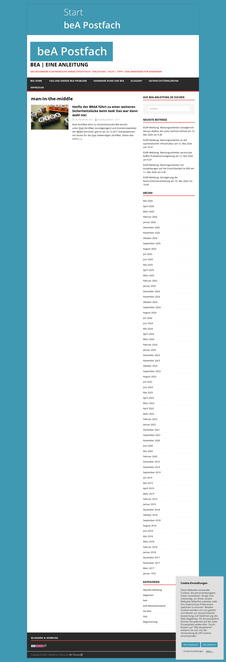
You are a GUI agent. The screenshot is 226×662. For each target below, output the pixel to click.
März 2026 (148, 211)
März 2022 (148, 413)
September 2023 (152, 371)
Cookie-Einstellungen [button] (193, 651)
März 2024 (148, 339)
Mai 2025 (148, 264)
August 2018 (149, 525)
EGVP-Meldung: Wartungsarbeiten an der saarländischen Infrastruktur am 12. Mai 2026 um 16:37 (167, 144)
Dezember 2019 (151, 461)
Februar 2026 (150, 216)
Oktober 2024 (150, 302)
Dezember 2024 (151, 291)
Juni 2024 (148, 323)
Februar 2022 (150, 419)
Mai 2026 (148, 200)
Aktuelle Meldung (152, 589)
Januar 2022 (149, 424)
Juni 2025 (148, 259)
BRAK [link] (79, 131)
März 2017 (148, 568)
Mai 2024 (148, 328)
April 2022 (148, 408)
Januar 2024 (149, 349)
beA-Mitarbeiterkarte (154, 605)
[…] (80, 138)
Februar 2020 (150, 456)
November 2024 (151, 296)
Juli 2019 (147, 477)
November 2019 (151, 467)
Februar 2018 (150, 546)
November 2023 (151, 360)
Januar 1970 (149, 573)
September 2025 (152, 243)
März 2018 (148, 541)
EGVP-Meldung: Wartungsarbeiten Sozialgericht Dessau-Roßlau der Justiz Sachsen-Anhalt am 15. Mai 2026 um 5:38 (169, 131)
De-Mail (147, 611)
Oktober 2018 (150, 514)
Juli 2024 (147, 318)
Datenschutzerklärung (164, 80)
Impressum (37, 87)
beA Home (36, 80)
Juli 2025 (147, 254)
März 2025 (148, 275)
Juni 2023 (148, 387)
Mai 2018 (148, 536)
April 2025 (148, 270)
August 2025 (149, 248)
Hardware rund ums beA (108, 80)
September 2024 (152, 307)
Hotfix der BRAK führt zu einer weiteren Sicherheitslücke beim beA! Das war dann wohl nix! (105, 111)
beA (145, 600)
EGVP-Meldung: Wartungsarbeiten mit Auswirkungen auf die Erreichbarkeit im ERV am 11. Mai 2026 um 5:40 (168, 168)
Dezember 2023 (151, 355)
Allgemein (148, 595)
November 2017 (151, 562)
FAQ (145, 616)
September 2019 (152, 472)
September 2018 (152, 520)
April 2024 (148, 333)
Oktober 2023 (150, 365)
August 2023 (149, 376)
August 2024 (149, 312)
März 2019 (148, 493)
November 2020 (151, 440)
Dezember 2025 (151, 227)
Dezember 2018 (151, 509)
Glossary (136, 80)
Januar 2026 (149, 222)
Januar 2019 (149, 504)
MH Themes (74, 654)
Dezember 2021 (151, 429)
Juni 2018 (148, 530)
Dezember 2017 (151, 557)
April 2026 (148, 206)
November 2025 (151, 232)
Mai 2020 (148, 451)
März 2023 (148, 403)
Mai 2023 (148, 392)
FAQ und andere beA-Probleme (68, 80)
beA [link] (82, 128)
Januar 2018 (149, 552)
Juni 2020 (148, 445)
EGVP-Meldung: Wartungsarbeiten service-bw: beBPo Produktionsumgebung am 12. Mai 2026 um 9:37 (168, 156)
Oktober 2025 (150, 238)
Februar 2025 (150, 280)
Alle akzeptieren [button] (190, 644)
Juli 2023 (147, 381)
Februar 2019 (150, 498)
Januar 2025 (149, 285)
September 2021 (152, 435)
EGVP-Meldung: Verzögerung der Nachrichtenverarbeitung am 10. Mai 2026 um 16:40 (167, 181)
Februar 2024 (150, 344)
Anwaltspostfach (105, 119)
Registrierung (150, 621)
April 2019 (148, 488)
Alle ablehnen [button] (209, 644)
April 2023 (148, 397)
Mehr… (210, 651)
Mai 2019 (148, 483)
